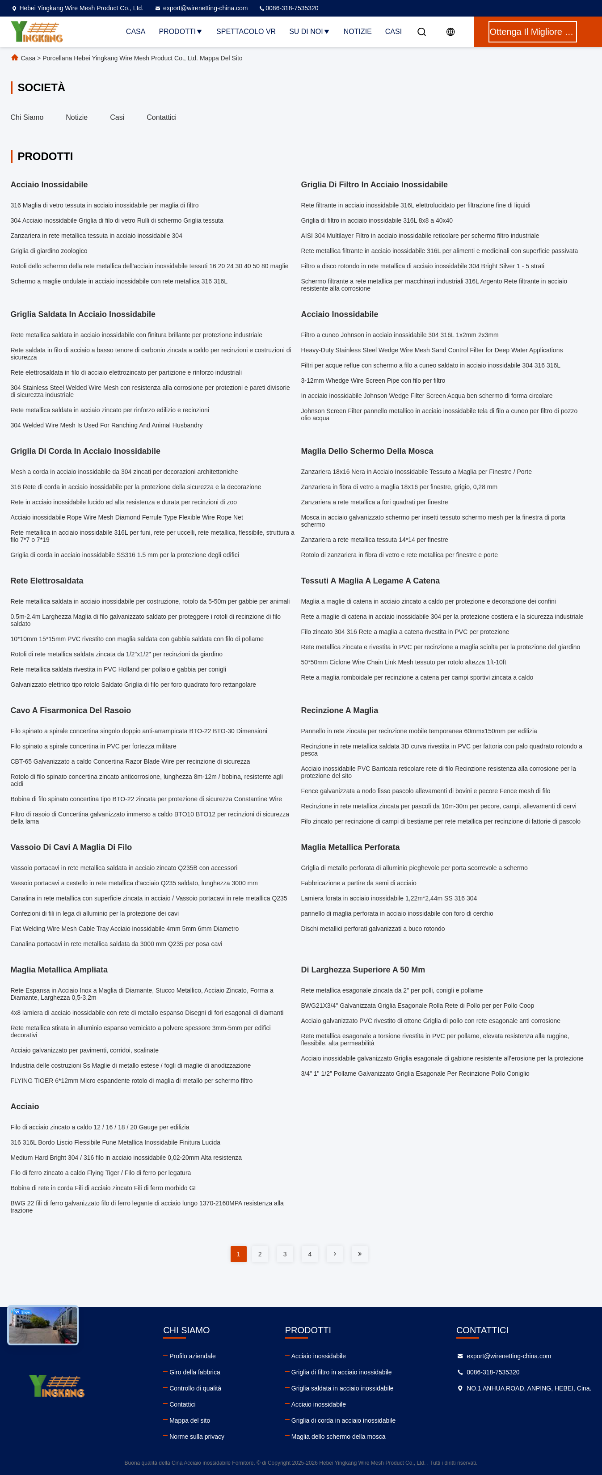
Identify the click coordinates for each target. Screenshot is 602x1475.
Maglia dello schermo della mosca (338, 1436)
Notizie (358, 31)
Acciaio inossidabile (318, 1356)
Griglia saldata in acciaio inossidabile (342, 1388)
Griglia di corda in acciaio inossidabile (343, 1420)
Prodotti (181, 31)
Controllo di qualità (195, 1388)
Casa (136, 31)
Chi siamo (27, 117)
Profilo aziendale (192, 1356)
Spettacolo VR (246, 31)
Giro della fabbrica (194, 1372)
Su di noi (309, 31)
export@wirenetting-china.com (201, 8)
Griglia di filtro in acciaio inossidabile (341, 1372)
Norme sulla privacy (196, 1436)
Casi (393, 31)
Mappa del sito (189, 1420)
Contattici (162, 117)
